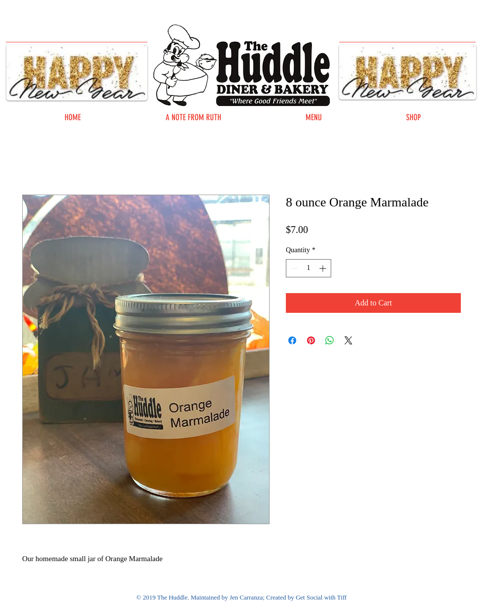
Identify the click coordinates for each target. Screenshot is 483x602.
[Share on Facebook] (292, 340)
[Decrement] (293, 268)
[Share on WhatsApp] (330, 340)
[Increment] (323, 268)
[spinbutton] (308, 268)
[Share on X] (348, 340)
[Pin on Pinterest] (311, 340)
